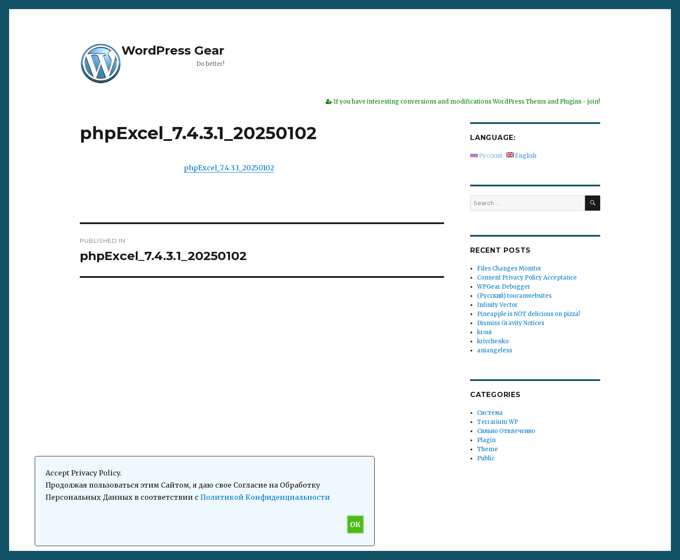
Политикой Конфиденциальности (265, 497)
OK (355, 524)
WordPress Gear (172, 50)
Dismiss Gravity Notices (510, 323)
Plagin (486, 440)
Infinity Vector (497, 305)
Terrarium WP (497, 422)
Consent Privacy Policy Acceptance (527, 277)
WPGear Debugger (503, 286)
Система (490, 413)
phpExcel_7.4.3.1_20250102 (229, 167)
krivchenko (493, 341)
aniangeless (494, 350)
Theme (487, 449)
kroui (484, 332)
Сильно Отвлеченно (506, 431)
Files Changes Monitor (509, 268)
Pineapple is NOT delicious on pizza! (528, 314)
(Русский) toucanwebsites (514, 296)
